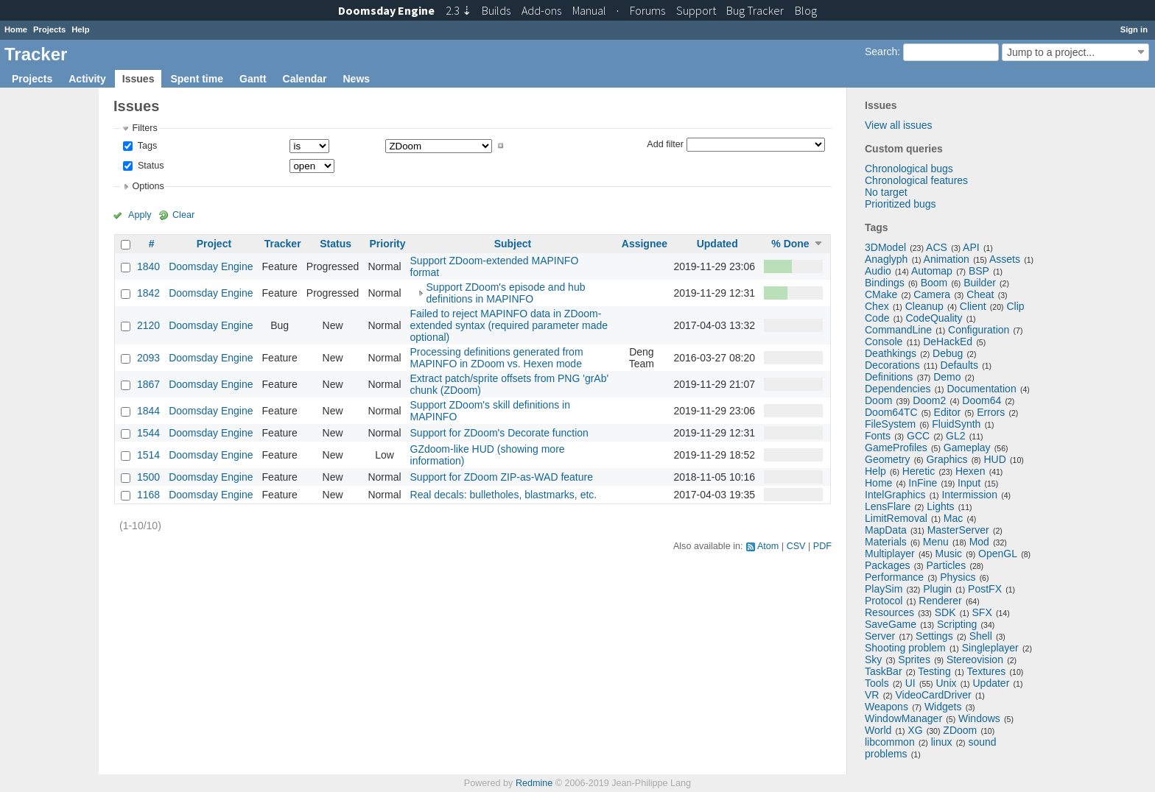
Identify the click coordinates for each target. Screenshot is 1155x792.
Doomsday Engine (211, 266)
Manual (589, 10)
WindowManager (903, 718)
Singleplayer (990, 648)
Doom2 (929, 400)
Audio (878, 271)
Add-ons (541, 10)
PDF (822, 546)
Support (696, 10)
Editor (947, 412)
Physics (957, 577)
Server (880, 636)
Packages (887, 565)
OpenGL (997, 553)
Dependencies (898, 389)
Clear (183, 215)
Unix (946, 683)
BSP (979, 271)
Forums (647, 10)
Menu (936, 542)
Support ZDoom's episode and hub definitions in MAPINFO (506, 293)
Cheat (980, 294)
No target (886, 192)
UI (910, 683)
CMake (881, 294)
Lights (940, 506)
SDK (945, 612)
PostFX (985, 589)
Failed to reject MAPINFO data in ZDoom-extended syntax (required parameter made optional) (509, 325)
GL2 (955, 436)
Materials (886, 542)
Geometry (887, 459)
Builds (496, 10)
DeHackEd (947, 341)
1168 (148, 495)
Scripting (957, 624)
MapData (886, 530)
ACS (936, 247)
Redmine (534, 783)
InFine (922, 483)
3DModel (885, 247)
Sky (873, 659)
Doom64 (981, 400)
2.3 (458, 10)
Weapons (886, 707)
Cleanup (924, 306)
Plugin (937, 589)
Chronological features (916, 180)
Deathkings (890, 353)
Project (214, 244)
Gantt (253, 79)
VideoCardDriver (933, 695)
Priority (387, 244)
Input (969, 483)
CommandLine (898, 330)
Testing (934, 671)
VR (872, 695)
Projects (49, 29)
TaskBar (883, 671)
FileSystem (890, 424)
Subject (513, 244)
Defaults (959, 365)
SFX (982, 612)
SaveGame (890, 624)
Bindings (885, 283)
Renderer (940, 601)
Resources (889, 612)
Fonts (878, 436)
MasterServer (958, 530)
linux (941, 742)
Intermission (969, 495)
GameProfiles (896, 447)
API (971, 247)
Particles (946, 565)
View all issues (899, 125)
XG (915, 730)
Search (881, 51)
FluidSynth (956, 424)
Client (973, 306)
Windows (979, 718)
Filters (144, 128)
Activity (87, 79)
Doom (878, 400)
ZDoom (960, 730)
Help (80, 29)
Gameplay (967, 447)
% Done (790, 244)
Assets (1004, 259)
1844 (148, 411)
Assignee (644, 244)
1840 (148, 266)
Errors (991, 412)
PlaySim (883, 589)
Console (883, 341)
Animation (946, 259)
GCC (918, 436)
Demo (947, 377)
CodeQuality (933, 318)
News (356, 79)
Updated (717, 244)
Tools (877, 683)
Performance (894, 577)
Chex (877, 306)
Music (949, 553)
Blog (806, 10)
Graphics (946, 459)
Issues (138, 79)
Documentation (982, 389)
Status (149, 165)
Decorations (892, 365)
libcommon (890, 742)
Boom (934, 283)
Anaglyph (886, 259)
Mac (953, 518)
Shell (980, 636)
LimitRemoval (896, 518)
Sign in (1134, 29)
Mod (979, 542)
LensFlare (887, 506)
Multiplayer (890, 553)
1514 (148, 455)
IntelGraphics (895, 495)
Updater (991, 683)
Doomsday (386, 10)
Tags (146, 146)
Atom (768, 546)
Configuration (978, 330)
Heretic (918, 471)
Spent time (196, 79)
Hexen (970, 471)
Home (15, 29)
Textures (985, 671)
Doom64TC (891, 412)
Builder (979, 283)
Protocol (883, 601)
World (878, 730)
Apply (140, 215)
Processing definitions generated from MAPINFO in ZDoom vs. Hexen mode (496, 358)
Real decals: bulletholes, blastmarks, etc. (503, 495)
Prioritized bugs (900, 204)
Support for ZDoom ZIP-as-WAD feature (501, 477)
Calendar (305, 79)
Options (148, 186)
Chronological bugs (909, 168)
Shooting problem (905, 648)
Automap (931, 271)
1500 (148, 477)
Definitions (889, 377)
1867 (148, 384)
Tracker (282, 244)
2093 (148, 358)
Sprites (914, 659)
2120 (148, 325)
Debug (948, 353)
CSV (796, 546)
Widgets (943, 707)
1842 (148, 293)
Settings (934, 636)
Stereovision (975, 659)
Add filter (665, 143)
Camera (931, 294)
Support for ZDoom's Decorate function (499, 433)
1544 (148, 433)
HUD (994, 459)
